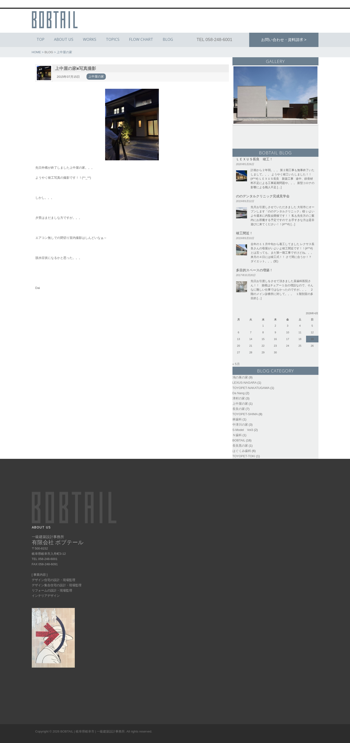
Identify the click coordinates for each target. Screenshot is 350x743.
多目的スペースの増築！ (254, 270)
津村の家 (238, 398)
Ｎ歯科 (237, 435)
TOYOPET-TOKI (243, 456)
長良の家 (238, 409)
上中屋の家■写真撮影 (75, 68)
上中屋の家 (96, 76)
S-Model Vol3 (242, 430)
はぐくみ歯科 (241, 451)
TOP (40, 39)
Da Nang (238, 393)
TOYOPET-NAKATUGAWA (250, 388)
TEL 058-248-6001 (214, 39)
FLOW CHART (141, 39)
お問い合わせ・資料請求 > (284, 40)
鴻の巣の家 (240, 377)
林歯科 (237, 419)
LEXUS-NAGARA (244, 382)
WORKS (89, 39)
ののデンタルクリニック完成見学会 (263, 196)
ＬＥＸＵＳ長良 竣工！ (254, 159)
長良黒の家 (240, 445)
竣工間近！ (244, 233)
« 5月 (236, 364)
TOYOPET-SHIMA (245, 414)
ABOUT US (63, 39)
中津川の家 (240, 424)
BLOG (168, 39)
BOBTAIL (238, 440)
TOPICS (112, 39)
